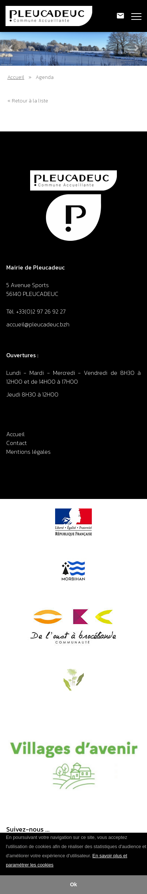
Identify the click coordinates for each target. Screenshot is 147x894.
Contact (16, 442)
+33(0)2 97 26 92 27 (41, 311)
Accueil (15, 77)
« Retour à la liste (27, 101)
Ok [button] (73, 884)
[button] (56, 865)
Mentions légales (28, 451)
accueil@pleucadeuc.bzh (38, 324)
